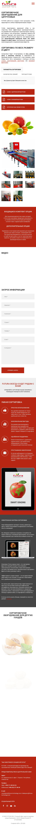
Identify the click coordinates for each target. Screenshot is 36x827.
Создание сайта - (18, 823)
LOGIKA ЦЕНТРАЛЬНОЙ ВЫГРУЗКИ (12, 61)
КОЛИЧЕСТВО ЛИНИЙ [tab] (10, 74)
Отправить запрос (12, 370)
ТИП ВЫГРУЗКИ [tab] (27, 74)
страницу (9, 598)
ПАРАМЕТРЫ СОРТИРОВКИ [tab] (12, 69)
